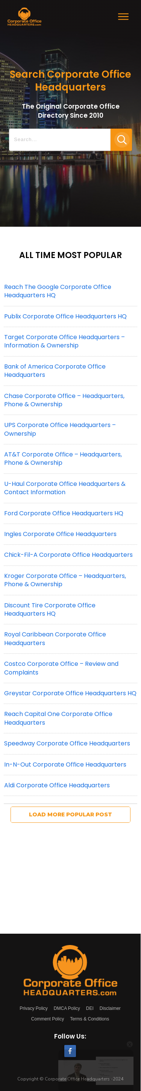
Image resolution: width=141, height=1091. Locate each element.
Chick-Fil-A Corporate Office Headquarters (68, 554)
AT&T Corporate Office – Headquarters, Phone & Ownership (63, 458)
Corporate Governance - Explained (42, 1019)
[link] (24, 1019)
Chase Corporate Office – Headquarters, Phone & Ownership (64, 400)
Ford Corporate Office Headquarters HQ (63, 513)
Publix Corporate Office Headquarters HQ (65, 316)
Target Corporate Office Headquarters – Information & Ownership (64, 341)
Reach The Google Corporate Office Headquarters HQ (57, 291)
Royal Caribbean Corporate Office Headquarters (55, 638)
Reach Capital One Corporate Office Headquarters (58, 718)
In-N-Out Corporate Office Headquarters (65, 764)
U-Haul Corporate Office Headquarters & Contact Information (65, 487)
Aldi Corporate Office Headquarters (57, 785)
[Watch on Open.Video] (42, 1058)
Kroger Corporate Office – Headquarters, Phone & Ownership (65, 580)
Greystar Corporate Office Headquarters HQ (70, 693)
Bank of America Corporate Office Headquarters (55, 370)
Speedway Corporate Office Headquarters (67, 743)
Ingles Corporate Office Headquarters (60, 534)
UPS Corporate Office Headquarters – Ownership (60, 429)
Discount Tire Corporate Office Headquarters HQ (50, 609)
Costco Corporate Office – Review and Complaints (61, 667)
